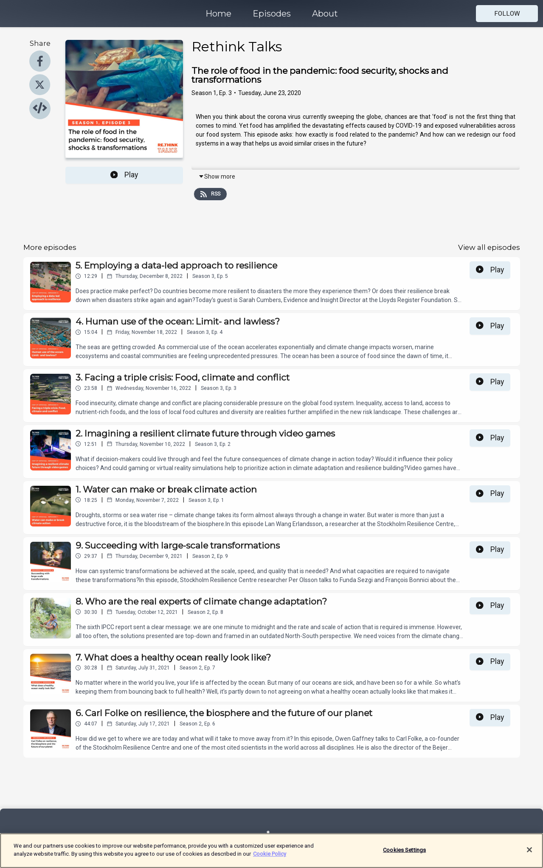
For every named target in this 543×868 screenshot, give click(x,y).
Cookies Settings (404, 854)
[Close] (529, 854)
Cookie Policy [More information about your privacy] (269, 858)
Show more (216, 176)
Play (124, 175)
